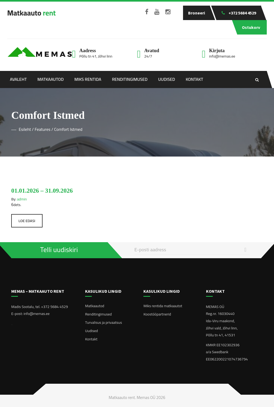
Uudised (166, 79)
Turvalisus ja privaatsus (103, 322)
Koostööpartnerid (157, 314)
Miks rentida (87, 79)
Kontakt (194, 79)
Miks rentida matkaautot (162, 305)
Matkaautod (50, 79)
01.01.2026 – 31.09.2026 (42, 190)
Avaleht (18, 79)
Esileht (25, 129)
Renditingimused (129, 79)
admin (22, 199)
